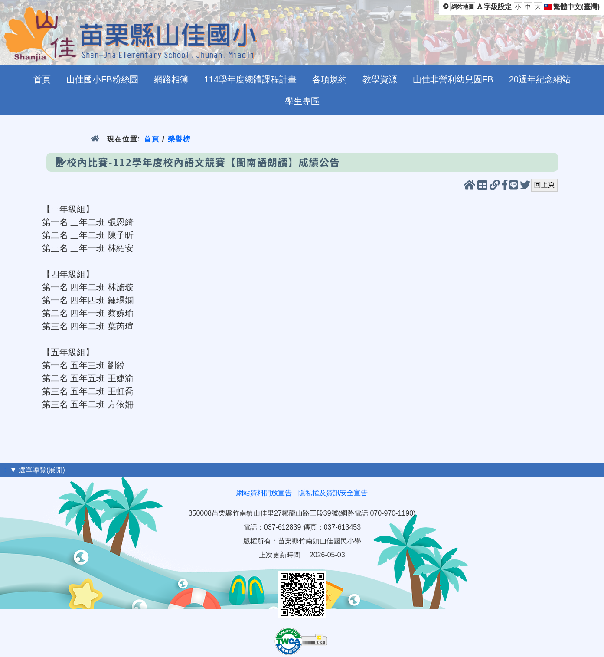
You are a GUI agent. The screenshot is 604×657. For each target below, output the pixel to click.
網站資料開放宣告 (264, 493)
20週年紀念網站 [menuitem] (540, 79)
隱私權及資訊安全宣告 (333, 493)
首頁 (151, 139)
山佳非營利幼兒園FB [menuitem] (453, 79)
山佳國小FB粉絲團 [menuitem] (102, 79)
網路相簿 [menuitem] (171, 79)
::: (5, 470)
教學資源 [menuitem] (379, 79)
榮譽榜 (179, 139)
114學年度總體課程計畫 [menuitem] (250, 79)
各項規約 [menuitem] (329, 79)
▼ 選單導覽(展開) (37, 470)
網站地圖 (462, 6)
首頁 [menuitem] (42, 79)
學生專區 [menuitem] (302, 101)
